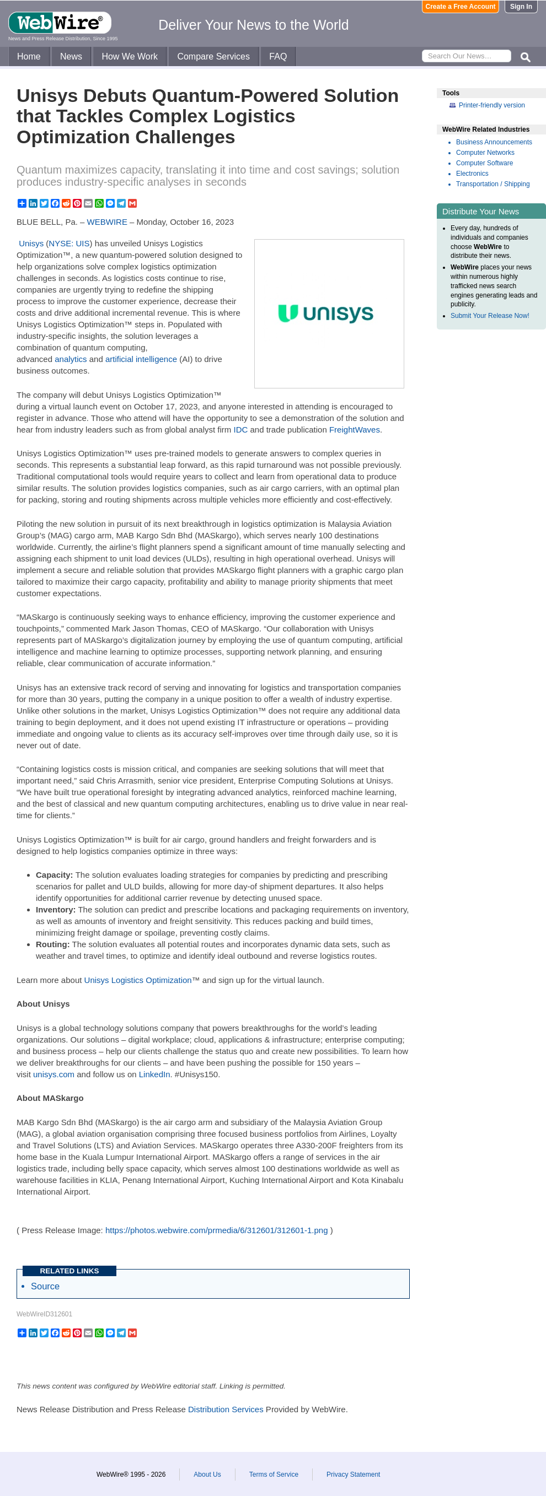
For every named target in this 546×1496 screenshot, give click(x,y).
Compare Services (213, 56)
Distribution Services (226, 1409)
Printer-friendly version (492, 105)
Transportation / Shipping (493, 184)
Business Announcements (494, 142)
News (71, 56)
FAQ (278, 56)
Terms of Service (273, 1474)
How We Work (129, 56)
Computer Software (484, 163)
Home (29, 56)
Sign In (521, 6)
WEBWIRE (107, 221)
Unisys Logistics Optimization (138, 980)
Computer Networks (485, 152)
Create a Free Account (461, 6)
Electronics (472, 173)
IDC (241, 429)
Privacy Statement (353, 1474)
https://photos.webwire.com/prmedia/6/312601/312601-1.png (216, 1230)
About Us (207, 1474)
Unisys (31, 243)
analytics (71, 359)
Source (45, 1286)
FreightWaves (354, 429)
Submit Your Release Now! (490, 316)
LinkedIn (154, 1074)
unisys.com (53, 1074)
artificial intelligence (141, 359)
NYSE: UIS (69, 243)
